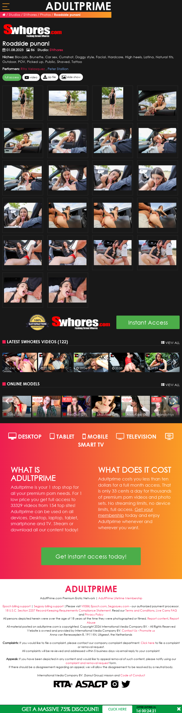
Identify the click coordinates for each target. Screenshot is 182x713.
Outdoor (9, 61)
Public (50, 61)
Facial (101, 57)
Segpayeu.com (118, 606)
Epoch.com (99, 606)
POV (21, 61)
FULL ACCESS (12, 77)
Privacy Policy (94, 614)
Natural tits (164, 57)
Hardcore (115, 57)
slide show (71, 77)
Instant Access (148, 322)
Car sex (51, 57)
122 (62, 341)
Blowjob (21, 57)
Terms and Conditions (140, 610)
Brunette (36, 57)
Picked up (35, 61)
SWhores (30, 14)
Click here (148, 643)
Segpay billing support (49, 606)
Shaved (63, 61)
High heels (133, 57)
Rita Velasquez (33, 68)
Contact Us (129, 631)
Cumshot (66, 57)
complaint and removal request (87, 663)
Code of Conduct (132, 675)
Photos (45, 14)
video (31, 77)
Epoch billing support (17, 606)
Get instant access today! (91, 556)
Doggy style (84, 57)
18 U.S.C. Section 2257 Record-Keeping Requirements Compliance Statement (58, 610)
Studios (14, 14)
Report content (157, 618)
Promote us (147, 631)
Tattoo (77, 61)
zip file (49, 77)
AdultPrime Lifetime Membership (120, 598)
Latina (149, 57)
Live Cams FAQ (166, 610)
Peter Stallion (58, 68)
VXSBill (85, 606)
